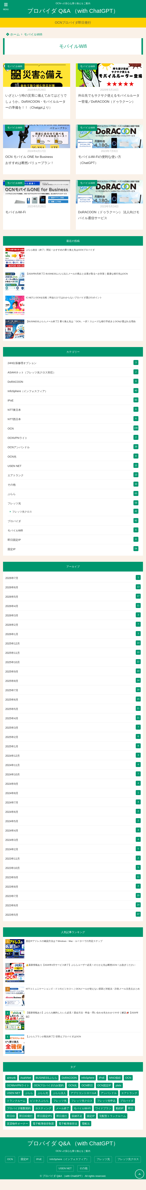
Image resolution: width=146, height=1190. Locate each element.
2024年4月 (11, 830)
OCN (11, 428)
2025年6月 (11, 699)
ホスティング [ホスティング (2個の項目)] (43, 1108)
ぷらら (12, 494)
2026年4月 (11, 606)
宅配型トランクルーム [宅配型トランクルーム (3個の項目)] (112, 1115)
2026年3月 (11, 615)
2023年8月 (11, 886)
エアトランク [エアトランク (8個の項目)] (129, 1093)
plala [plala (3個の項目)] (118, 1085)
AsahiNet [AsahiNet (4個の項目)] (25, 1077)
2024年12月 (12, 755)
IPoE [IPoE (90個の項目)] (102, 1077)
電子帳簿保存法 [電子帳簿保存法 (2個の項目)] (68, 1123)
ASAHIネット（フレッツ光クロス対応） (32, 372)
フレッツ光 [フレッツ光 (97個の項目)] (60, 1100)
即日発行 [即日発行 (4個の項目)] (61, 1115)
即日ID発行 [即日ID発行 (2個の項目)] (26, 1115)
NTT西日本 (14, 419)
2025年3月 (11, 727)
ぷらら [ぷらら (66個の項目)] (29, 1093)
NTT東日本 (14, 409)
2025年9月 (11, 671)
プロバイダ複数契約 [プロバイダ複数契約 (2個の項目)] (19, 1108)
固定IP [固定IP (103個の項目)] (91, 1115)
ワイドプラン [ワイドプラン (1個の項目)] (103, 1108)
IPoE (10, 400)
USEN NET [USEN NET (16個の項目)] (13, 1093)
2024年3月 (11, 839)
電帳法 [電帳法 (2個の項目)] (86, 1123)
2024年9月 (11, 783)
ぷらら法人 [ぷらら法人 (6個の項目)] (59, 1093)
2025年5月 (11, 708)
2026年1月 (11, 634)
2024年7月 (11, 802)
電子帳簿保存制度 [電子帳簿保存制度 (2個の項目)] (43, 1123)
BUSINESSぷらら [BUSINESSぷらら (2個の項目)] (46, 1077)
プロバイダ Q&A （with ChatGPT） (73, 11)
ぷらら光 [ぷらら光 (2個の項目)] (42, 1093)
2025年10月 (12, 662)
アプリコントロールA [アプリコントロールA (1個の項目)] (83, 1093)
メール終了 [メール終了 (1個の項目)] (62, 1108)
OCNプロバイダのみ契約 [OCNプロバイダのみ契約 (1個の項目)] (49, 1085)
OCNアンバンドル (19, 447)
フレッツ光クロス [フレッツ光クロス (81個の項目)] (81, 1100)
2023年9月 (11, 877)
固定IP (12, 549)
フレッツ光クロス (22, 511)
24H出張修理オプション (22, 363)
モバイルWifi (33, 34)
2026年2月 (11, 624)
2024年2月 (11, 849)
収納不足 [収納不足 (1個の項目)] (77, 1115)
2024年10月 (12, 774)
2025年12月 (12, 643)
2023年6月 (11, 905)
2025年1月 (11, 746)
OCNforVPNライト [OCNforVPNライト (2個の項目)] (18, 1085)
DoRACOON (15, 381)
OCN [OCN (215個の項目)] (128, 1077)
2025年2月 (11, 737)
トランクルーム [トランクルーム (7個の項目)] (16, 1100)
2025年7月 (11, 690)
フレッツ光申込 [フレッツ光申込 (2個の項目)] (106, 1100)
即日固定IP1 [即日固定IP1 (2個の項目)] (44, 1115)
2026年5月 (11, 596)
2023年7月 (11, 896)
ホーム (13, 34)
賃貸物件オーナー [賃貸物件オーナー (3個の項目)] (17, 1123)
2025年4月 (11, 718)
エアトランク (16, 475)
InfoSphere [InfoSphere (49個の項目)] (87, 1077)
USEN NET (14, 465)
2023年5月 (11, 914)
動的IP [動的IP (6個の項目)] (120, 1108)
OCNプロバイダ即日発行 (73, 22)
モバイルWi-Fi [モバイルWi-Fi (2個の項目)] (82, 1108)
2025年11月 (12, 652)
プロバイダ (14, 521)
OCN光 (12, 456)
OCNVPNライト (17, 437)
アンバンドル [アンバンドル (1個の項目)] (109, 1093)
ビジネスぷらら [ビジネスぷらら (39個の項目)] (39, 1100)
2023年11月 (12, 858)
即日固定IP (14, 539)
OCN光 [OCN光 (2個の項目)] (72, 1085)
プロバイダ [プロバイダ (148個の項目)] (126, 1100)
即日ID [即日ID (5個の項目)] (11, 1115)
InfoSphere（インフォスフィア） (28, 391)
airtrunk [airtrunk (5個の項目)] (11, 1077)
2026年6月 (11, 587)
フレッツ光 (14, 503)
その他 (12, 484)
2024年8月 (11, 793)
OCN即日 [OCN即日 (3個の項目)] (87, 1085)
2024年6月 (11, 811)
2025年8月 (11, 680)
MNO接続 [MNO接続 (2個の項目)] (115, 1077)
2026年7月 (11, 578)
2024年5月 (11, 821)
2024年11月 (12, 765)
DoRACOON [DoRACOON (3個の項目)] (69, 1077)
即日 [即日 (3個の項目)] (130, 1108)
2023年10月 (12, 867)
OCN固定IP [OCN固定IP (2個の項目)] (104, 1085)
